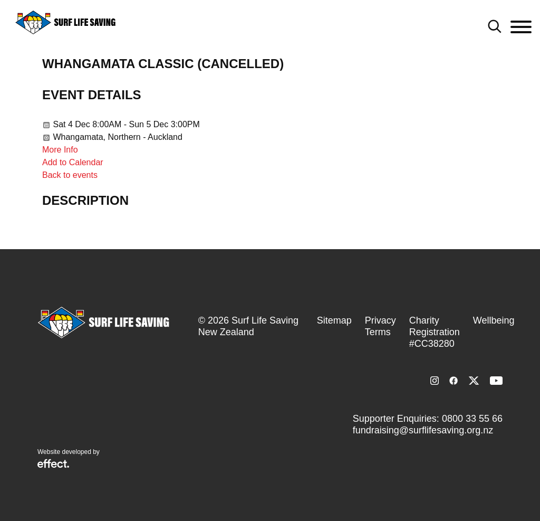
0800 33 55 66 (472, 418)
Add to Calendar (72, 162)
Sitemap (334, 320)
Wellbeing (494, 320)
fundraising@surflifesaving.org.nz (423, 430)
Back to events (70, 174)
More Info (60, 149)
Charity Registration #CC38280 (434, 332)
